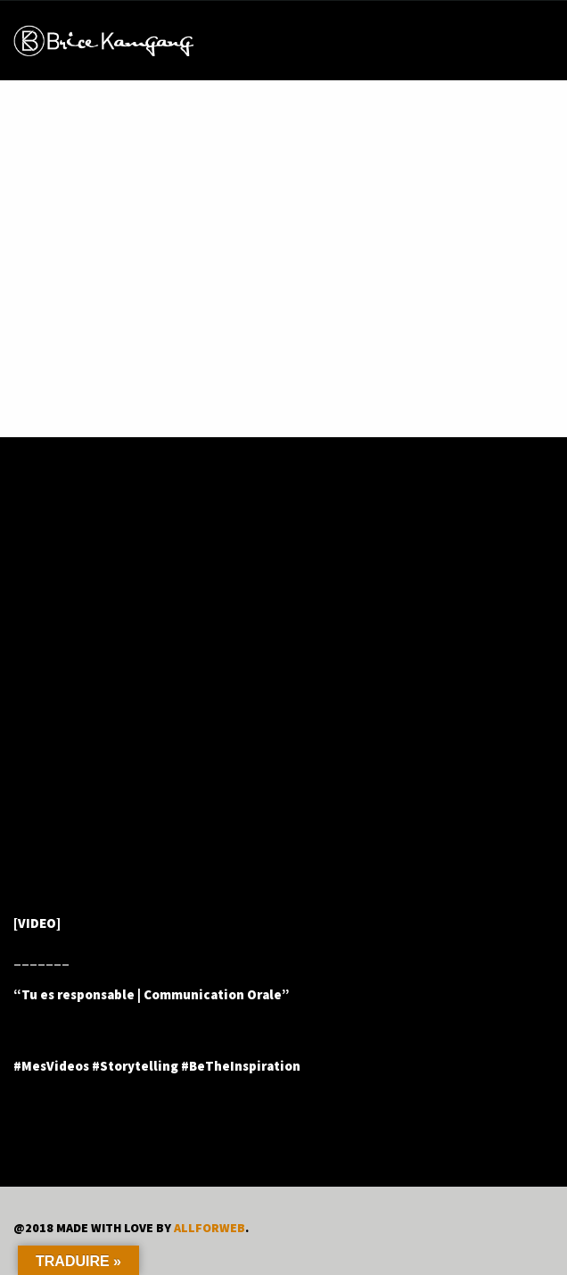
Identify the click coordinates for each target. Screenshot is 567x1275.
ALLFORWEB (209, 1228)
